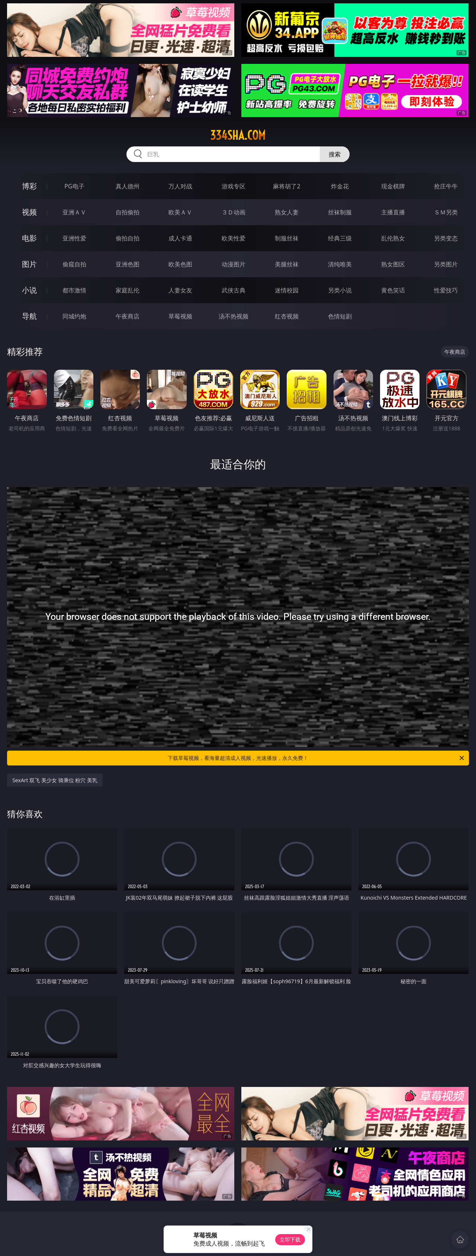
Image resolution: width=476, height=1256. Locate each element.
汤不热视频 (233, 316)
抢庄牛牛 (446, 186)
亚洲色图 (127, 264)
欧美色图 (180, 264)
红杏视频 (287, 316)
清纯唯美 (340, 264)
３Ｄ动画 (233, 212)
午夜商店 (127, 316)
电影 (29, 238)
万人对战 (180, 186)
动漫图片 (233, 264)
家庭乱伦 (127, 290)
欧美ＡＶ (180, 212)
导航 (29, 316)
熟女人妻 (287, 212)
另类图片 (446, 264)
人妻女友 (180, 290)
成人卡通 (180, 238)
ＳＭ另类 (446, 212)
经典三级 (340, 238)
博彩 (29, 186)
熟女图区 (393, 264)
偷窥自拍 (74, 264)
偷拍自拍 (127, 238)
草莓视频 (180, 316)
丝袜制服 (340, 212)
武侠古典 (233, 290)
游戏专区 (233, 186)
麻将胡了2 (286, 186)
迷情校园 (287, 290)
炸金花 (340, 186)
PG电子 (74, 186)
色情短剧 (340, 316)
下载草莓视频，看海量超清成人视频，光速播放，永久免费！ (316, 758)
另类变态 (446, 238)
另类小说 (340, 290)
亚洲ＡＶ (74, 212)
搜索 (335, 154)
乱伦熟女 (393, 238)
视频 (29, 212)
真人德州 (127, 186)
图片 (29, 264)
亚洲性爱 (74, 238)
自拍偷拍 (127, 212)
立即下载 (290, 1239)
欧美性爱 (233, 238)
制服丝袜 (287, 238)
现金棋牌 (393, 186)
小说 (29, 290)
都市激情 (74, 290)
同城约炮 (74, 316)
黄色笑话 (393, 290)
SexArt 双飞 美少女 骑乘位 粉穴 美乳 (54, 780)
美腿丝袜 (287, 264)
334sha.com (238, 135)
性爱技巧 (446, 290)
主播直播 (393, 212)
